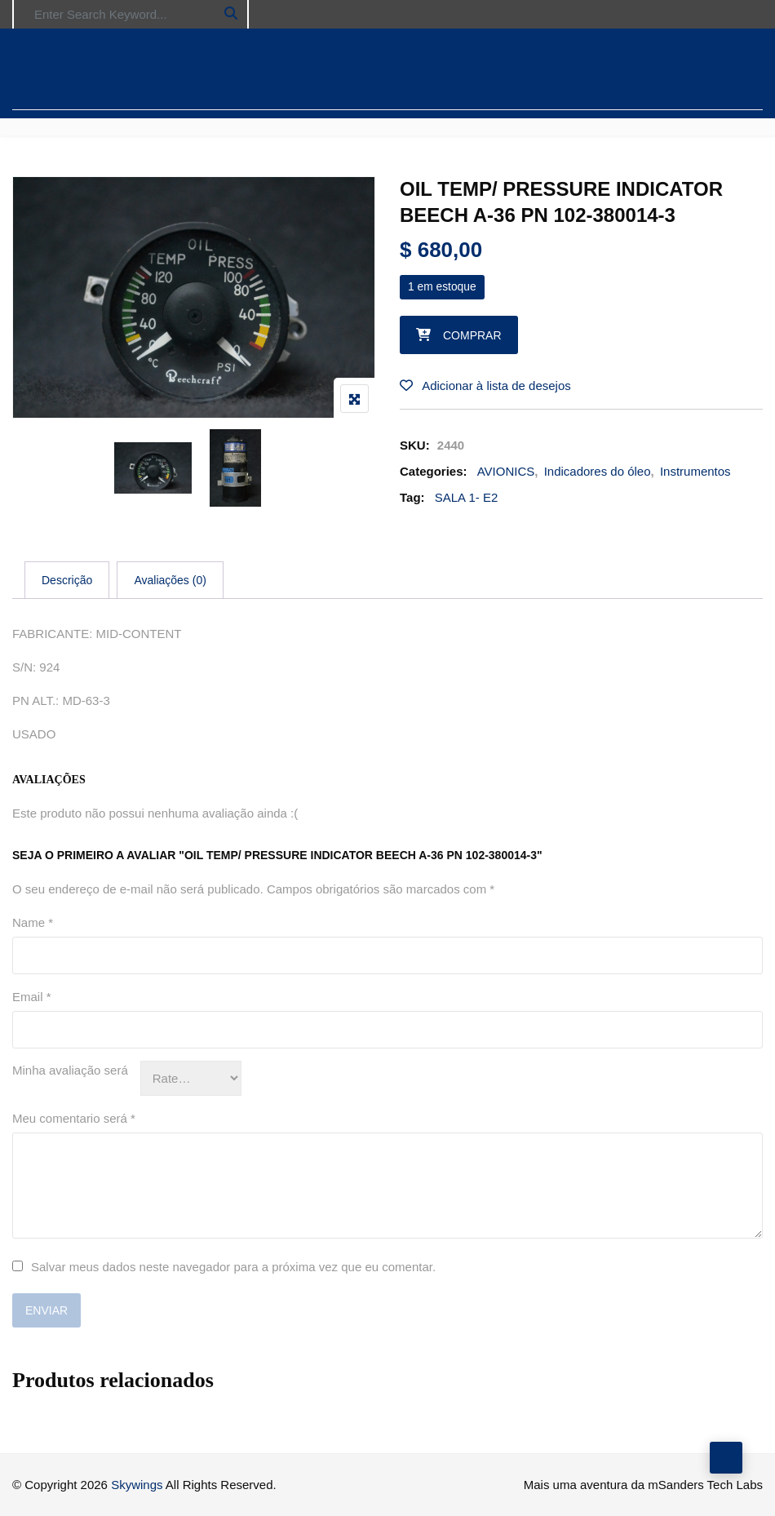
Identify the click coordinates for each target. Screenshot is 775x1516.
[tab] (66, 580)
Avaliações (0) (170, 580)
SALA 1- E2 (466, 497)
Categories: (433, 471)
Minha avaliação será (70, 1070)
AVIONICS (506, 471)
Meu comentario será (73, 1118)
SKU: (415, 445)
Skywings (136, 1485)
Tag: (412, 497)
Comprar (472, 335)
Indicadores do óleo (597, 471)
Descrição (67, 580)
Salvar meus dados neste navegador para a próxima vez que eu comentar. (233, 1267)
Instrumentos (695, 471)
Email (31, 997)
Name (32, 922)
